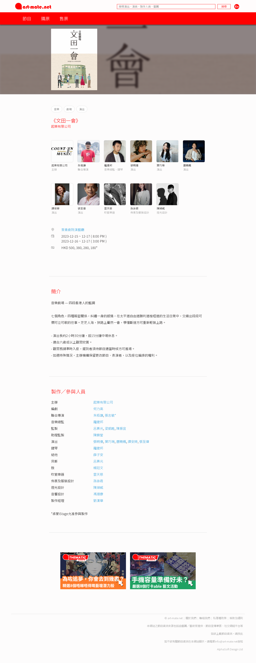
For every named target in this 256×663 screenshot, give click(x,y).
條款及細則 (236, 618)
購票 (45, 18)
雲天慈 (108, 208)
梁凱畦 (110, 428)
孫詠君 (134, 208)
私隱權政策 (219, 618)
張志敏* (110, 415)
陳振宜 (121, 428)
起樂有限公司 (61, 126)
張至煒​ (144, 441)
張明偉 (134, 165)
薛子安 (98, 454)
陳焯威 (161, 208)
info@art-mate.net (226, 641)
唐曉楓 (187, 165)
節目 (27, 18)
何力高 (98, 408)
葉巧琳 (161, 165)
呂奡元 (98, 428)
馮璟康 (98, 493)
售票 (63, 18)
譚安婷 (55, 208)
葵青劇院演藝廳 (72, 229)
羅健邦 (108, 165)
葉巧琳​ (110, 441)
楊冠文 (98, 467)
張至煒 (82, 208)
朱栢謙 (82, 165)
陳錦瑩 (98, 434)
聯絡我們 (204, 618)
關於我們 (191, 618)
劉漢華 (98, 500)
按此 (240, 634)
